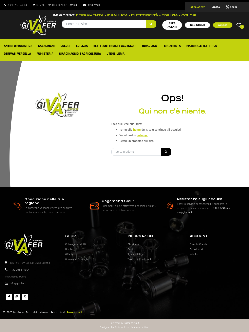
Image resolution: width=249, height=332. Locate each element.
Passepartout (74, 312)
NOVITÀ (216, 7)
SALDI (231, 7)
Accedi (222, 25)
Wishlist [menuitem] (194, 254)
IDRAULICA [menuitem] (149, 46)
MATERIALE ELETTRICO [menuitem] (201, 46)
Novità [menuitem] (69, 249)
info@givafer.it (184, 212)
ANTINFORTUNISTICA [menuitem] (18, 46)
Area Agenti (172, 25)
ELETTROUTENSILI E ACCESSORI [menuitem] (114, 46)
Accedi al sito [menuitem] (197, 249)
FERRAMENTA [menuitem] (171, 46)
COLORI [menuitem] (65, 46)
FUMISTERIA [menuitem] (45, 53)
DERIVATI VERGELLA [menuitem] (17, 53)
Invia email (94, 5)
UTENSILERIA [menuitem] (115, 53)
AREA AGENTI (198, 7)
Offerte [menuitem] (69, 254)
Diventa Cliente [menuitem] (198, 244)
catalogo (142, 135)
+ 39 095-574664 (17, 5)
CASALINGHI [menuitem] (46, 46)
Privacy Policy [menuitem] (135, 254)
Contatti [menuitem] (132, 249)
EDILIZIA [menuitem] (82, 46)
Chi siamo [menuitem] (133, 244)
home (137, 130)
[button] (151, 24)
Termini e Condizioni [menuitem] (139, 259)
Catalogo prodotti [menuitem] (75, 244)
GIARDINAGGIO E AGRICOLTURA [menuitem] (80, 53)
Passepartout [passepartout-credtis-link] (131, 323)
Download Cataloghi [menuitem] (76, 259)
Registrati (197, 25)
